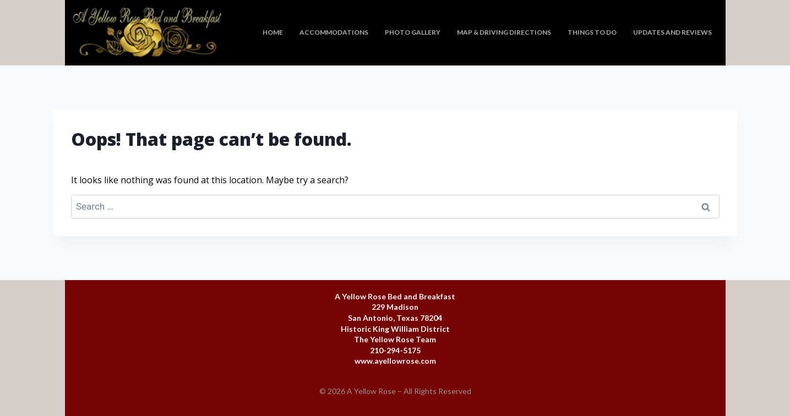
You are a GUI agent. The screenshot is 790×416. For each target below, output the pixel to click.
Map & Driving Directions (504, 32)
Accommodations (333, 32)
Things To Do (592, 32)
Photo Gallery (412, 32)
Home (273, 32)
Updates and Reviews (672, 32)
